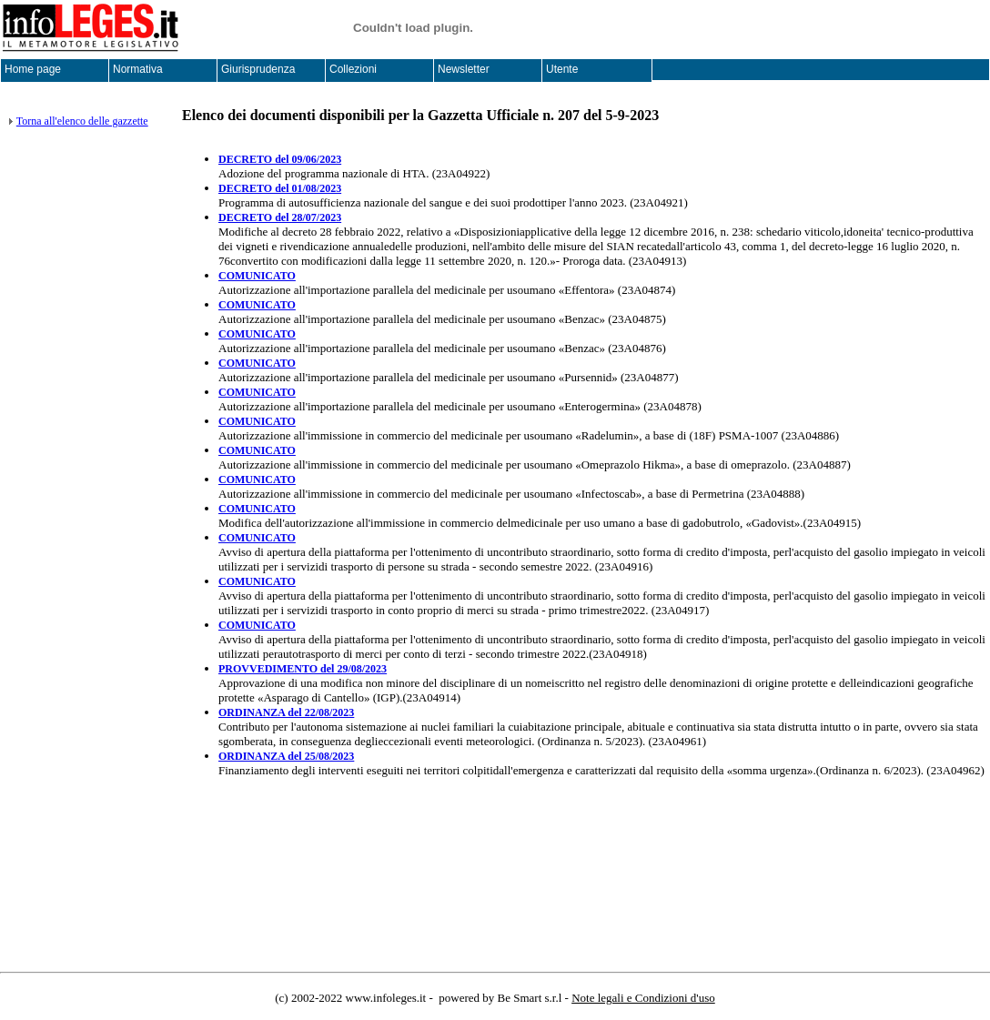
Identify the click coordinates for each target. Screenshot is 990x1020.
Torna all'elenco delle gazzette (82, 121)
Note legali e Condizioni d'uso (643, 998)
